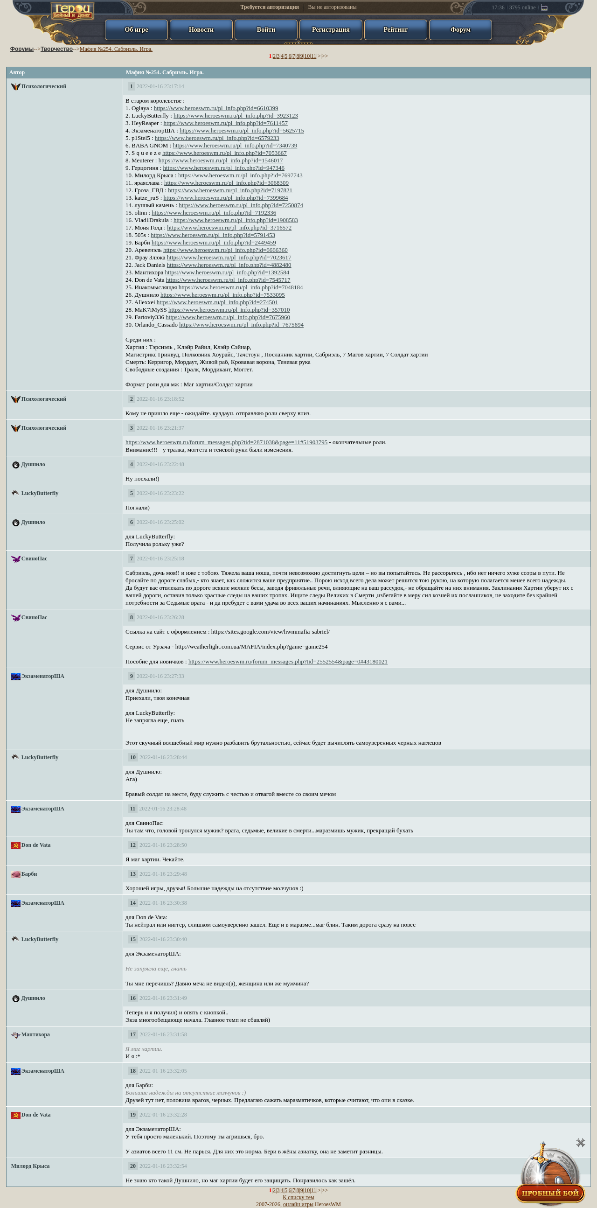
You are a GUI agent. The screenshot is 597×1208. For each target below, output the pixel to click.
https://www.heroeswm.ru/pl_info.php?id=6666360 (225, 249)
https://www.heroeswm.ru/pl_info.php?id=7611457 (226, 122)
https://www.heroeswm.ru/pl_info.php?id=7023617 (229, 257)
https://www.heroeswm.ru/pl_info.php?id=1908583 (236, 219)
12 (133, 845)
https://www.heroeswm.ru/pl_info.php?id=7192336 (214, 212)
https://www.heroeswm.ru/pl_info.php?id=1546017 (221, 160)
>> (325, 56)
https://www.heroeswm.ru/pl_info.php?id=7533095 (222, 294)
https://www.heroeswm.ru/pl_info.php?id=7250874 (241, 205)
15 (133, 939)
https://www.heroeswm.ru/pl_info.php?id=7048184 (241, 287)
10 (307, 56)
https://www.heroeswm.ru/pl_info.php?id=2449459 (214, 242)
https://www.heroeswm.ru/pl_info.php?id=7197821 (230, 190)
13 (133, 874)
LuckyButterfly (39, 493)
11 (314, 56)
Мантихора (35, 1034)
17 (133, 1034)
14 (133, 903)
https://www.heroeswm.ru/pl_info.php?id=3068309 (226, 182)
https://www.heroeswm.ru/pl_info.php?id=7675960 (228, 317)
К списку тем (298, 1197)
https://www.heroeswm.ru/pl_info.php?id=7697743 (240, 175)
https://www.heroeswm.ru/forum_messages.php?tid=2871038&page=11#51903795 (226, 442)
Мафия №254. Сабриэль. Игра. (116, 49)
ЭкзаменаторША (42, 676)
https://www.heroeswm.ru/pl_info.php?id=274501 (217, 302)
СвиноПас (34, 558)
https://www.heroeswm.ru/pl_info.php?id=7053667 (224, 152)
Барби (29, 874)
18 (133, 1071)
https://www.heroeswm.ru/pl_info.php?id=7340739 (235, 145)
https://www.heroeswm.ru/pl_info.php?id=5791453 (213, 234)
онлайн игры (298, 1204)
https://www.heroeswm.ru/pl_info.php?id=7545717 (228, 279)
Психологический (43, 86)
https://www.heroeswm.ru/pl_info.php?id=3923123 (236, 115)
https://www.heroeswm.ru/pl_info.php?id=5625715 (242, 130)
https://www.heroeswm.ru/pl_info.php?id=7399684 (226, 197)
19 (133, 1114)
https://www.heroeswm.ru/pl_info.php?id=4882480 (229, 264)
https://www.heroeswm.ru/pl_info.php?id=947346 (224, 167)
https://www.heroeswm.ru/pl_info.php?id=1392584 (227, 272)
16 (133, 998)
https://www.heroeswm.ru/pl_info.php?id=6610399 (216, 108)
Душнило (33, 464)
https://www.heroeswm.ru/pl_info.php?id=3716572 (229, 227)
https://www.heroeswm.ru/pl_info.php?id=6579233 (217, 137)
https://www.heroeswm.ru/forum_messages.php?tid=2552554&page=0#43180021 (288, 661)
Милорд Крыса (30, 1166)
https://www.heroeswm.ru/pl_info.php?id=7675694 (241, 324)
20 (133, 1166)
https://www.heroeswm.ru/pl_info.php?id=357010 (229, 309)
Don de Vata (36, 845)
